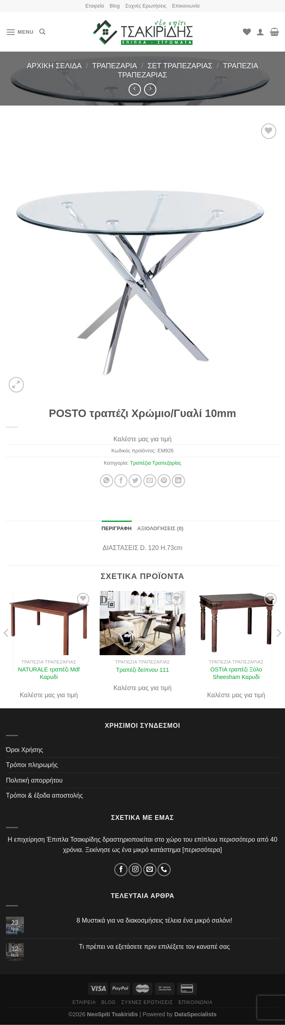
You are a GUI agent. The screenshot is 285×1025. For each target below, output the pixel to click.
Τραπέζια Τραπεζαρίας (155, 463)
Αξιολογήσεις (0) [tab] (160, 528)
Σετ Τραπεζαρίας (180, 66)
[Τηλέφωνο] (164, 869)
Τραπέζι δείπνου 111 (142, 670)
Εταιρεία (94, 6)
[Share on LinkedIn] (178, 480)
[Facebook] (120, 869)
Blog (115, 6)
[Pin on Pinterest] (164, 480)
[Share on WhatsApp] (106, 480)
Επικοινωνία (185, 6)
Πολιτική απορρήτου (34, 780)
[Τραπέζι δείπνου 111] (142, 623)
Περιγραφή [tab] (117, 528)
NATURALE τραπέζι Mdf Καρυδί (49, 673)
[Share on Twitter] (135, 480)
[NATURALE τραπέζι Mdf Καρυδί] (49, 623)
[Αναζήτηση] (42, 31)
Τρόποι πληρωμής (32, 765)
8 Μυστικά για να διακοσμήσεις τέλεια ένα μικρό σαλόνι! (154, 920)
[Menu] (20, 32)
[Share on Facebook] (120, 480)
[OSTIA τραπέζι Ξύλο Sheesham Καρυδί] (236, 623)
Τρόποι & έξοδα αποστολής (44, 795)
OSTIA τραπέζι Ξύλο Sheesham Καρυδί (236, 673)
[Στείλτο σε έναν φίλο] (149, 480)
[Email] (149, 869)
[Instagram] (135, 869)
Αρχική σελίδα (54, 66)
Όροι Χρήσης (24, 749)
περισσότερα (202, 849)
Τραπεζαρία (114, 66)
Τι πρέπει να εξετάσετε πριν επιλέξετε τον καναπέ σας (154, 946)
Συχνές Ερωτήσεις (146, 6)
